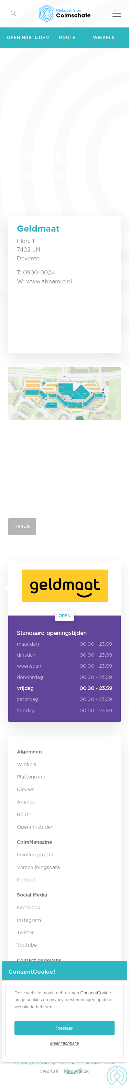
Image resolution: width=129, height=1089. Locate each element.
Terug (22, 527)
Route (67, 38)
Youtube (27, 945)
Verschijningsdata (38, 868)
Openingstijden (28, 38)
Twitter (25, 933)
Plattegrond (31, 777)
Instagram (29, 920)
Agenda (26, 802)
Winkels (104, 38)
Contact (26, 880)
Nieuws (25, 790)
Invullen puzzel (35, 855)
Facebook (28, 908)
